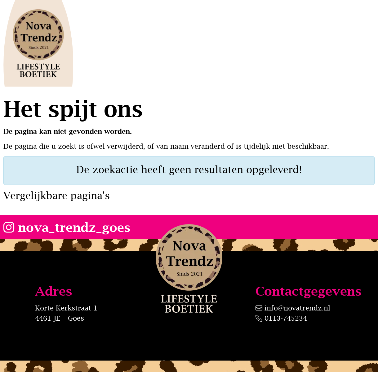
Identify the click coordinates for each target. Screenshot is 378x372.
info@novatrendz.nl (297, 308)
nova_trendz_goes (67, 227)
